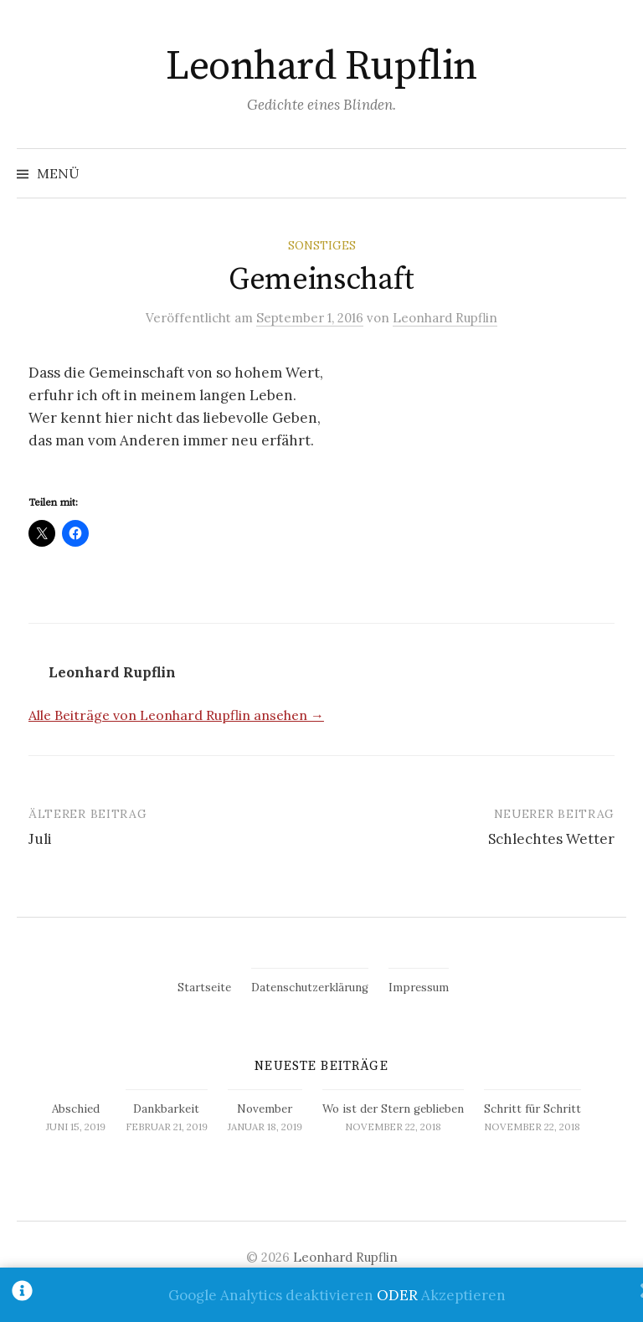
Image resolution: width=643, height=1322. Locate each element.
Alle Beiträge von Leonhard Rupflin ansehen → (176, 715)
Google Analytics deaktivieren (270, 1295)
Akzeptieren (463, 1295)
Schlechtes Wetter (551, 839)
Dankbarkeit (166, 1109)
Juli (40, 839)
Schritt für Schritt (532, 1109)
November (264, 1109)
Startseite (204, 987)
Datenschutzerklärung (309, 987)
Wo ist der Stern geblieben (393, 1109)
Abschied (76, 1109)
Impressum (418, 987)
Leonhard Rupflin (321, 67)
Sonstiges (322, 245)
